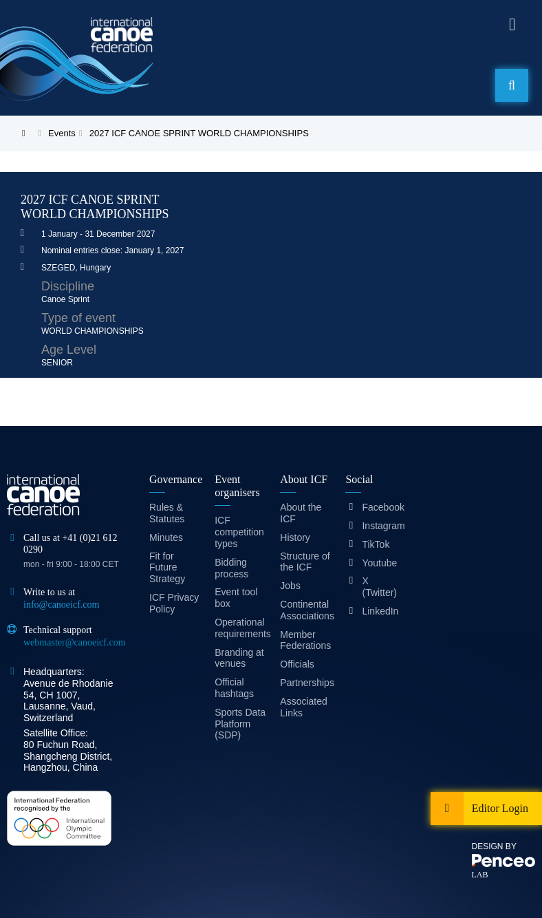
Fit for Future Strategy (167, 568)
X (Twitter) (379, 586)
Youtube (379, 562)
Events (62, 133)
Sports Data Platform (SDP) (240, 724)
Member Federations (305, 640)
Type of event (78, 318)
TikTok (375, 544)
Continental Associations (306, 610)
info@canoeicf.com (61, 604)
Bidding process (231, 568)
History (295, 537)
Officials (297, 664)
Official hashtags (234, 687)
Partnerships (306, 682)
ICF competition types (239, 532)
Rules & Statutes (166, 513)
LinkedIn (379, 611)
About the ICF (300, 513)
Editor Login (500, 808)
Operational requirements (240, 628)
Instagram (379, 525)
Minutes (166, 537)
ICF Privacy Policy (174, 603)
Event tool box (236, 597)
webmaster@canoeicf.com (74, 642)
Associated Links (303, 707)
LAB (480, 874)
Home (31, 133)
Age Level (68, 349)
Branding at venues (239, 658)
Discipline (67, 286)
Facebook (379, 507)
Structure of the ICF (304, 562)
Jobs (290, 585)
